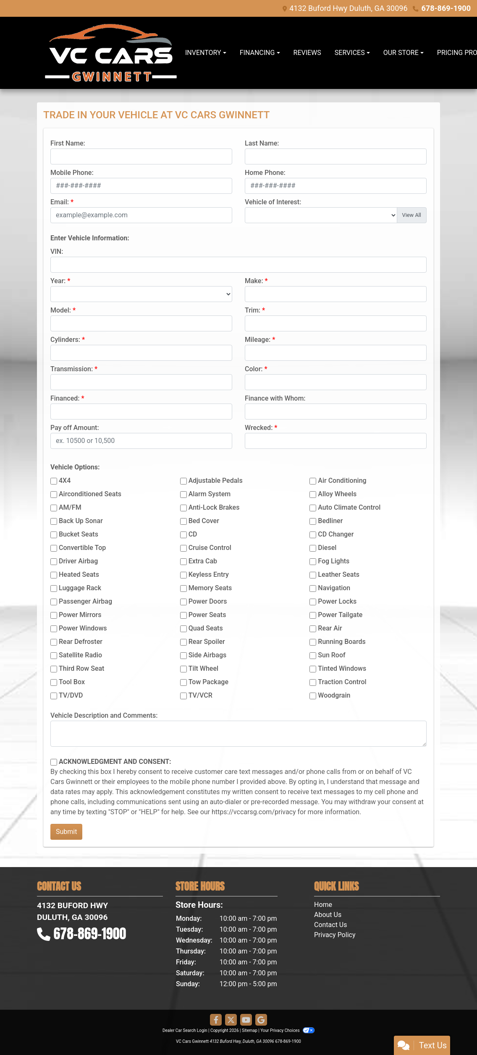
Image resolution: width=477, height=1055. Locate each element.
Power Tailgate (340, 615)
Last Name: (262, 143)
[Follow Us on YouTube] (246, 1020)
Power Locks (337, 601)
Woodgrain (334, 695)
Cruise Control (210, 548)
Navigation (334, 588)
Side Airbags (208, 655)
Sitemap (249, 1030)
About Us (327, 915)
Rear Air (330, 628)
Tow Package (208, 682)
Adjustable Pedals (216, 481)
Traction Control (342, 682)
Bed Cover (204, 521)
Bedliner (330, 521)
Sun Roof (331, 655)
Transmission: (71, 369)
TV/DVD (71, 695)
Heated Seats (79, 574)
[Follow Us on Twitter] (231, 1020)
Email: (59, 202)
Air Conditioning (342, 481)
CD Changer (336, 534)
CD (193, 534)
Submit (66, 832)
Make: (254, 281)
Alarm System (210, 494)
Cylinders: (65, 340)
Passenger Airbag (85, 601)
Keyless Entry (209, 574)
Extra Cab (203, 561)
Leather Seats (338, 574)
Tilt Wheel (203, 668)
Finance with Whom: (275, 398)
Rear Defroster (80, 642)
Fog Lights (333, 561)
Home (323, 905)
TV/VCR (200, 695)
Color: (254, 369)
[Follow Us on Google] (261, 1020)
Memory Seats (210, 588)
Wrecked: (259, 428)
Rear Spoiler (207, 642)
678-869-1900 (446, 8)
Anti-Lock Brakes (214, 507)
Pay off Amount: (74, 428)
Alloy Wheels (337, 494)
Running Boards (341, 642)
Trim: (252, 310)
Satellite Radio (80, 655)
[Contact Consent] (53, 762)
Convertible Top (82, 548)
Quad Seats (206, 628)
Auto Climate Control (349, 507)
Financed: (64, 398)
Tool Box (72, 682)
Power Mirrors (80, 615)
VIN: (56, 251)
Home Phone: (265, 173)
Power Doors (208, 601)
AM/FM (70, 507)
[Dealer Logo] (110, 52)
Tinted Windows (342, 668)
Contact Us (330, 925)
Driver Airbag (78, 561)
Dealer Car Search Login (184, 1030)
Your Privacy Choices (287, 1030)
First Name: (67, 143)
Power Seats (207, 615)
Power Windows (83, 628)
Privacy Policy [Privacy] (335, 935)
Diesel (327, 548)
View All (411, 215)
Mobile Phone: (72, 173)
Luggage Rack (80, 588)
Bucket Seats (78, 534)
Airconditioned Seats (90, 494)
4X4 (65, 481)
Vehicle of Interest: (273, 202)
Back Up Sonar (81, 521)
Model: (60, 310)
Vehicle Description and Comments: (103, 715)
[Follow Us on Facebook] (216, 1020)
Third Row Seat (81, 668)
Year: (58, 281)
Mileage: (257, 340)
